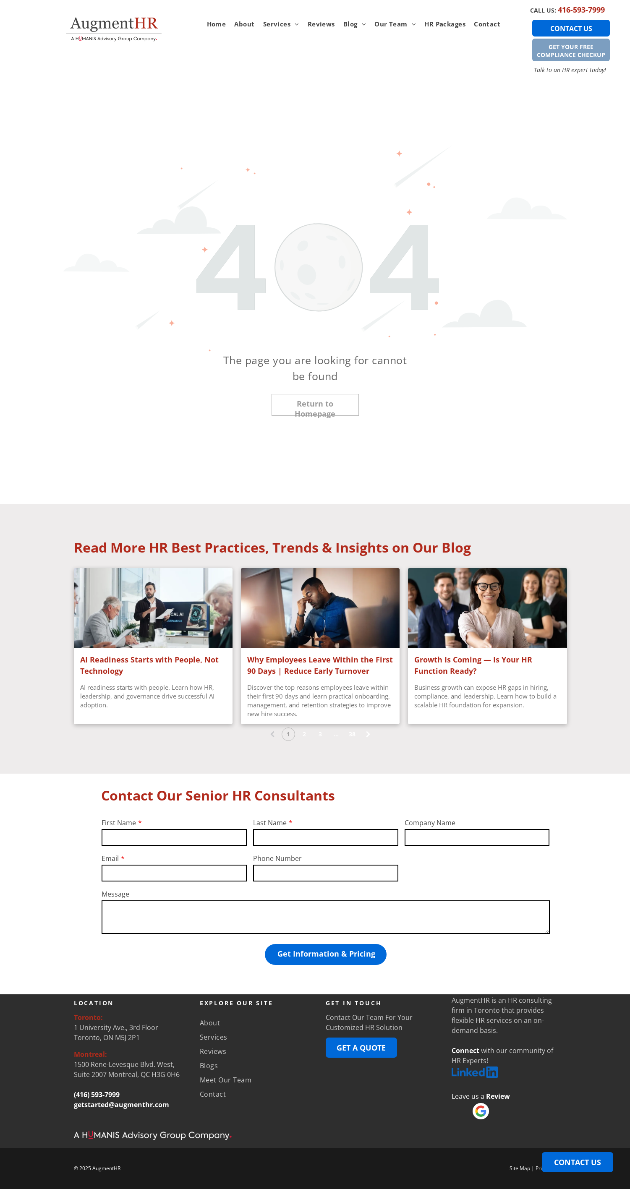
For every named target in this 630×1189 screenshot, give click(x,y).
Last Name (270, 822)
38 (352, 734)
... (336, 734)
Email (110, 858)
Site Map (520, 1168)
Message (115, 894)
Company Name (430, 822)
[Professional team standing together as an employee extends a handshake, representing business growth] (487, 608)
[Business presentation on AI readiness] (153, 608)
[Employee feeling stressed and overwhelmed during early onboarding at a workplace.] (320, 608)
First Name (119, 822)
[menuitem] (216, 24)
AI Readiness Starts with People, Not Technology (149, 665)
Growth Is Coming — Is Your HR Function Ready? (473, 665)
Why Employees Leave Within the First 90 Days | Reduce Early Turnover (320, 665)
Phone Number (277, 858)
